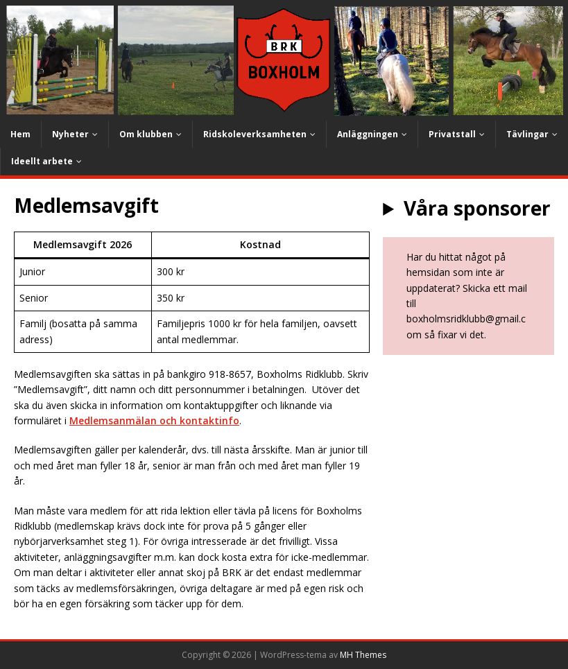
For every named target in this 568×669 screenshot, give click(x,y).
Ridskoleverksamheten (255, 134)
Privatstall (452, 134)
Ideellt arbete (42, 161)
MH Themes (363, 655)
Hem (20, 134)
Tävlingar (527, 134)
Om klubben (146, 134)
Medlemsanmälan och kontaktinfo (154, 420)
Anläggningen (367, 134)
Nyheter (70, 134)
